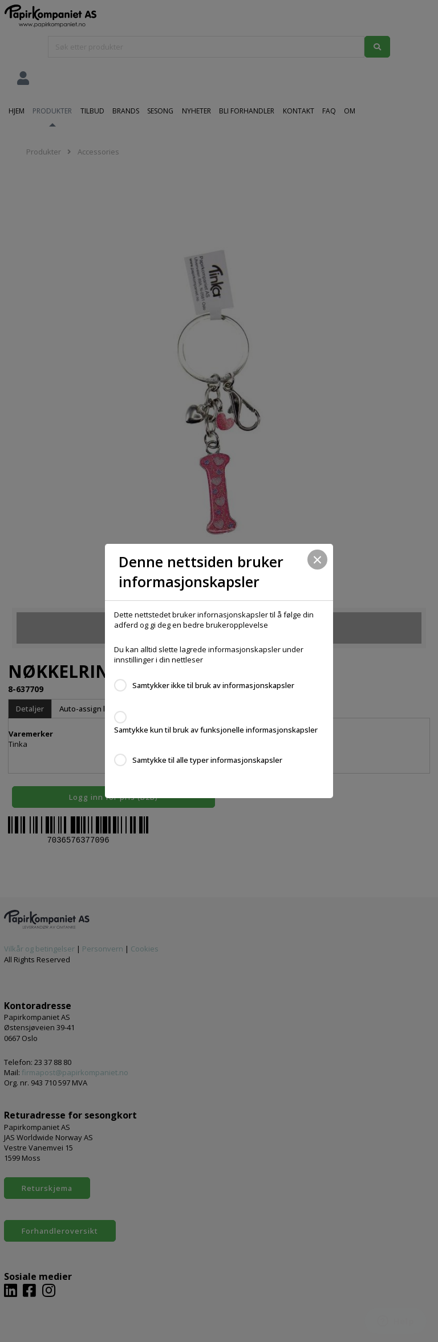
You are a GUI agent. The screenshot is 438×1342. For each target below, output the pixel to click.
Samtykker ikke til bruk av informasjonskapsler (213, 685)
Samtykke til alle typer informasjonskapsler (207, 760)
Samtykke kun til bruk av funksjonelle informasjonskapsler (216, 730)
